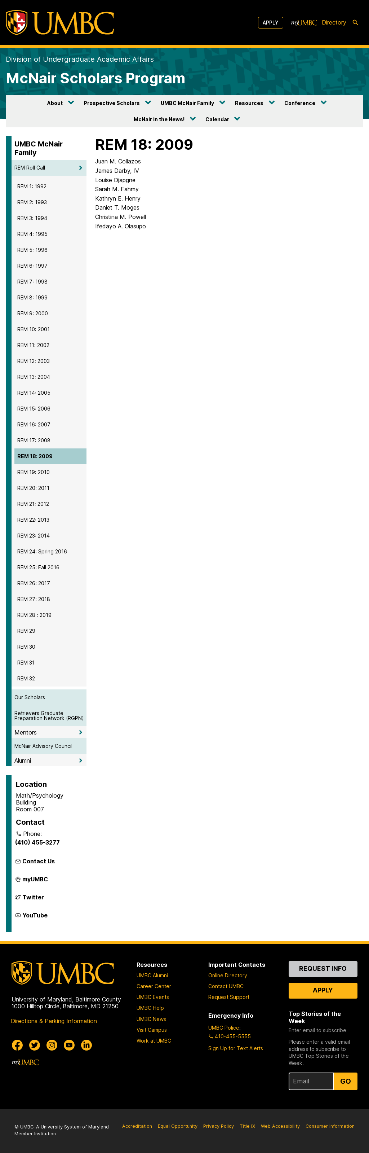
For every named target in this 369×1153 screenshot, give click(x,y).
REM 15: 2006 (33, 408)
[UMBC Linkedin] (86, 1045)
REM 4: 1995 (32, 234)
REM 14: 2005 (33, 393)
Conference (299, 103)
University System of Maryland (75, 1127)
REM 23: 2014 (33, 535)
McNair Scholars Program (95, 78)
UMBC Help (150, 1008)
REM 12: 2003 (33, 361)
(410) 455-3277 (37, 842)
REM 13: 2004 (33, 377)
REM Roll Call (29, 168)
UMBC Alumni (152, 975)
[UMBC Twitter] (35, 1045)
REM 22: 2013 (33, 520)
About (55, 103)
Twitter (33, 900)
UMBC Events (153, 997)
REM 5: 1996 (32, 250)
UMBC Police (223, 1028)
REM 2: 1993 (32, 202)
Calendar (217, 119)
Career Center (154, 986)
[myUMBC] (304, 23)
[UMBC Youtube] (69, 1045)
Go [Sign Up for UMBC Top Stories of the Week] (345, 1081)
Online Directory (227, 975)
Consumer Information (330, 1126)
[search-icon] (355, 23)
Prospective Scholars (112, 103)
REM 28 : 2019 (34, 615)
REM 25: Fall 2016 (38, 567)
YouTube (35, 918)
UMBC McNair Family (187, 103)
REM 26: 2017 (33, 583)
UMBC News (151, 1019)
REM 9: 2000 (32, 313)
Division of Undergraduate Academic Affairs (80, 59)
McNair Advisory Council (43, 746)
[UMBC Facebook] (17, 1045)
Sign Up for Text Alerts (235, 1048)
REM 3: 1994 (32, 218)
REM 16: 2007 (33, 424)
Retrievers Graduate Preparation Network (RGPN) (49, 715)
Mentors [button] (25, 732)
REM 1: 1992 (31, 186)
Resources (249, 103)
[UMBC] (60, 22)
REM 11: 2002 (33, 345)
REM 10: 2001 (33, 329)
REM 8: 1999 (32, 297)
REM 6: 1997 (32, 266)
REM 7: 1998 (32, 282)
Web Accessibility (280, 1126)
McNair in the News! (159, 119)
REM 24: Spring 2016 (42, 551)
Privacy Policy (218, 1126)
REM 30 (26, 647)
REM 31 (26, 662)
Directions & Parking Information (54, 1021)
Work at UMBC (154, 1041)
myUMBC (35, 882)
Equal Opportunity (177, 1126)
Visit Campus (152, 1030)
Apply (271, 22)
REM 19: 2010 (33, 472)
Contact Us (38, 861)
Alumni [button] (22, 760)
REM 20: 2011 (33, 488)
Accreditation (137, 1126)
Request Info (323, 968)
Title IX (247, 1126)
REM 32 (26, 678)
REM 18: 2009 (35, 456)
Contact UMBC (226, 986)
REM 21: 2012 (33, 504)
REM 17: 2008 (33, 440)
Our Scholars (29, 697)
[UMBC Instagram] (52, 1045)
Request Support (228, 997)
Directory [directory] (334, 22)
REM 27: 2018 (33, 599)
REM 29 (26, 631)
